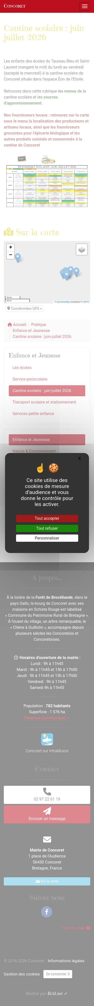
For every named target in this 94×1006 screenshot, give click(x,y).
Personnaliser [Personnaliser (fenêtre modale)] (47, 538)
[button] (10, 248)
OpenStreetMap (63, 302)
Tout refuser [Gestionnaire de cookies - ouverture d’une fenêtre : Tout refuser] (47, 528)
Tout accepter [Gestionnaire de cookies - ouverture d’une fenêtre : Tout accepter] (47, 518)
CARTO (85, 302)
